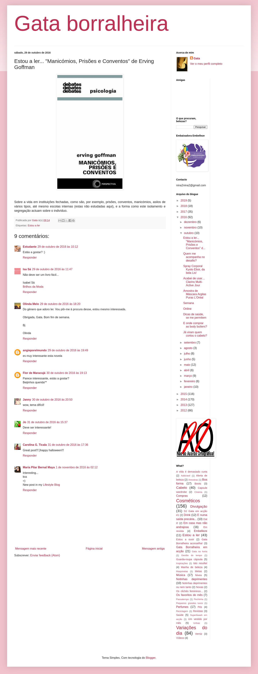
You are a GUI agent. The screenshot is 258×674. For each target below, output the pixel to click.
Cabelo (181, 487)
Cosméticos (188, 500)
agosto (188, 348)
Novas (199, 587)
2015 (184, 393)
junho (188, 359)
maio (187, 364)
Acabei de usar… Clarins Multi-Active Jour (194, 282)
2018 (184, 205)
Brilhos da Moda (33, 286)
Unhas (196, 623)
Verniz (198, 633)
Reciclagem (182, 611)
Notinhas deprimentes (191, 579)
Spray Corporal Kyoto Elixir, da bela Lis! (194, 269)
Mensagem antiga (153, 548)
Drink (187, 514)
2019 (184, 200)
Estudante (29, 246)
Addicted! (185, 475)
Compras (182, 495)
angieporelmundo (35, 350)
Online (187, 308)
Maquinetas (182, 571)
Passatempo (182, 599)
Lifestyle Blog (51, 484)
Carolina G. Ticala (35, 444)
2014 (184, 399)
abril (187, 370)
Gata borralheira (91, 23)
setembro (190, 342)
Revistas (198, 611)
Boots (197, 483)
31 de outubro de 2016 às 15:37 (47, 422)
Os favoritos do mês (189, 594)
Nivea (198, 575)
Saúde (180, 615)
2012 (184, 410)
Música (180, 575)
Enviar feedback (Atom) (45, 555)
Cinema (198, 492)
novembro (191, 227)
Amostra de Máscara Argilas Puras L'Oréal (194, 294)
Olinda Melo (31, 303)
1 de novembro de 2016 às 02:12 (77, 467)
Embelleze (200, 530)
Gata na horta (199, 551)
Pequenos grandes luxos (189, 603)
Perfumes (182, 606)
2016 (184, 217)
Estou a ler (34, 225)
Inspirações (182, 563)
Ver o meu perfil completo (206, 63)
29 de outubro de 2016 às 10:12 (58, 246)
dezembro (191, 221)
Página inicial (94, 548)
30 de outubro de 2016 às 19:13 (66, 372)
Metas (198, 571)
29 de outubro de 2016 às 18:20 (60, 303)
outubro (189, 233)
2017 (184, 211)
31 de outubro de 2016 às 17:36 (68, 444)
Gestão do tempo (191, 555)
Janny (27, 399)
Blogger (150, 657)
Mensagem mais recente (30, 548)
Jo (24, 422)
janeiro (188, 386)
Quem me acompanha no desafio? (194, 257)
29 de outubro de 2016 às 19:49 (68, 350)
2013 (184, 404)
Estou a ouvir (185, 539)
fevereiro (190, 381)
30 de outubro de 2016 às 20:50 (52, 399)
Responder (30, 257)
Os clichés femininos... (189, 591)
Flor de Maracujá (34, 372)
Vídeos (180, 637)
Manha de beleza (191, 567)
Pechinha (198, 599)
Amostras (193, 479)
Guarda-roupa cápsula (189, 559)
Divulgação (198, 506)
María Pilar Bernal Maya (39, 467)
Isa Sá (27, 269)
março (188, 375)
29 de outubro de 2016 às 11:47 (52, 269)
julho (187, 353)
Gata (197, 58)
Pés (200, 607)
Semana (188, 303)
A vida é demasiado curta (191, 471)
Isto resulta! (200, 563)
